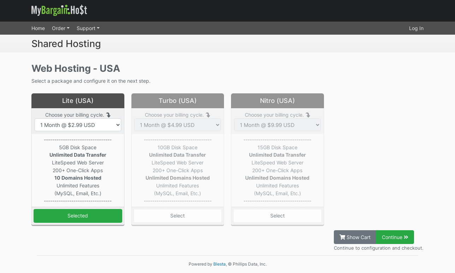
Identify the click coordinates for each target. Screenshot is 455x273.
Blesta (219, 264)
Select (177, 216)
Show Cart (355, 237)
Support (87, 28)
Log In (416, 28)
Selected (77, 216)
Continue (395, 237)
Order (59, 28)
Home (38, 28)
